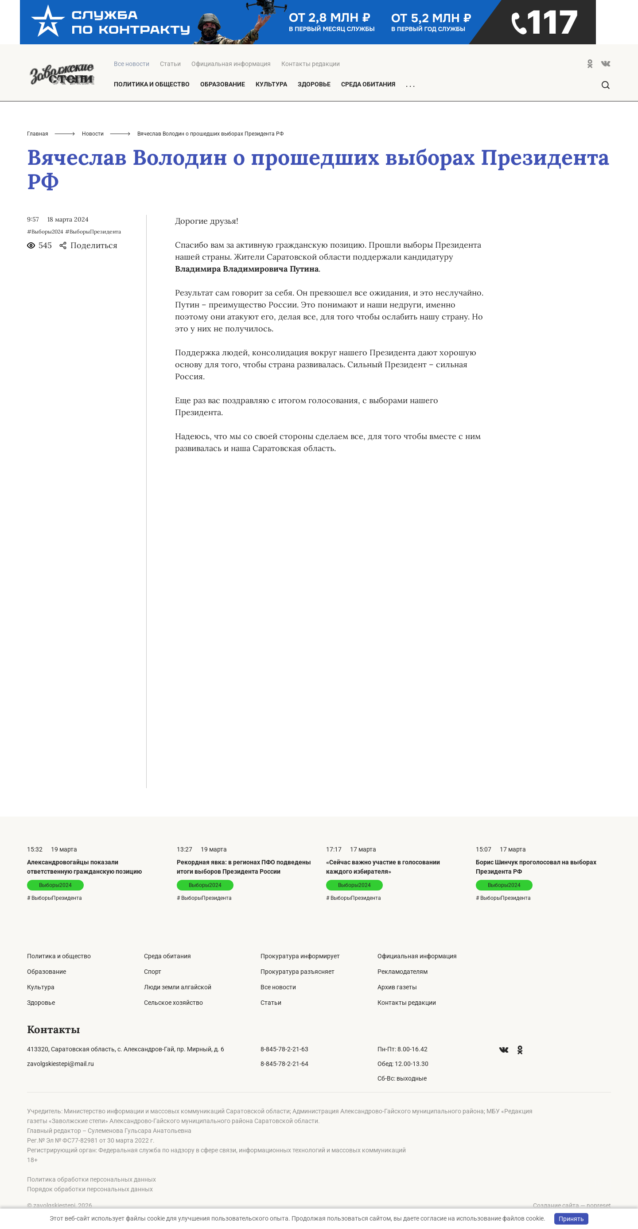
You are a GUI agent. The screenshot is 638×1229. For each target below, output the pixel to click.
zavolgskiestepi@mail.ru (60, 1063)
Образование (222, 84)
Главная (37, 134)
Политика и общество (152, 84)
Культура (271, 84)
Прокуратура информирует (300, 956)
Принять (571, 1218)
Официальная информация (231, 63)
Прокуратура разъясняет (298, 971)
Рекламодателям (402, 971)
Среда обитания (368, 84)
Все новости (278, 987)
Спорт (152, 971)
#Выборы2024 (45, 231)
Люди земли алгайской (177, 987)
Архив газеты (397, 987)
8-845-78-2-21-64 (284, 1063)
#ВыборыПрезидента (93, 231)
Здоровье (314, 84)
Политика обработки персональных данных (91, 1179)
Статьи (170, 63)
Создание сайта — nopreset (572, 1205)
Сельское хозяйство (173, 1002)
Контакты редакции (310, 63)
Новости (93, 134)
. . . (410, 85)
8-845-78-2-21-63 (284, 1049)
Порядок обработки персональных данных (90, 1189)
